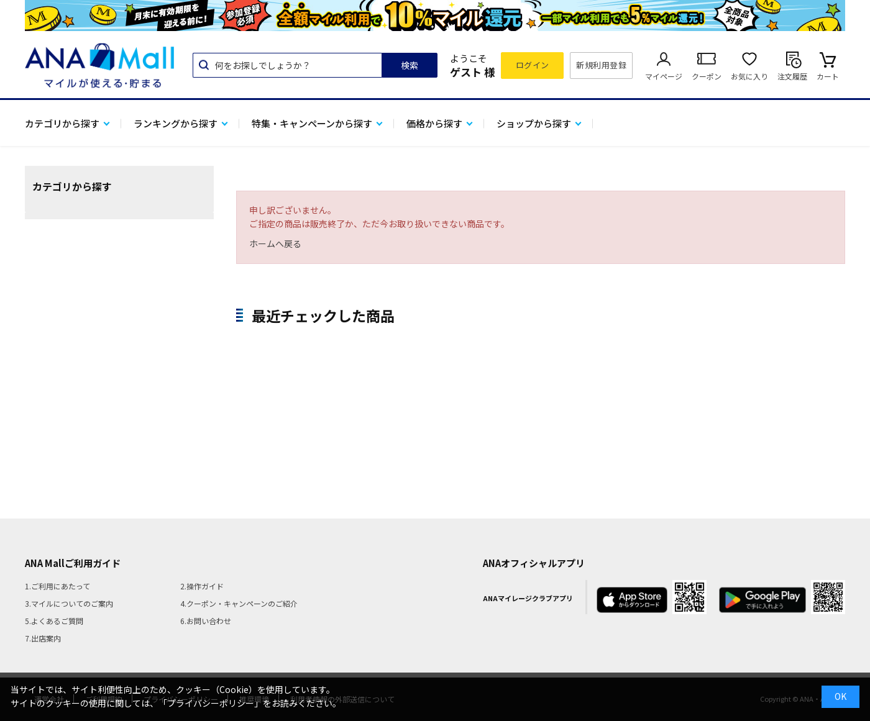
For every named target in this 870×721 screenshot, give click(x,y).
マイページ (663, 76)
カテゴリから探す (62, 123)
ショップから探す (534, 123)
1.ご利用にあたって (57, 586)
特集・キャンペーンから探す (312, 123)
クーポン (706, 76)
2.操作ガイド (202, 586)
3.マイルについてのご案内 (69, 603)
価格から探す (434, 123)
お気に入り (749, 76)
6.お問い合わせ (205, 620)
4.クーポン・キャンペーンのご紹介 (239, 603)
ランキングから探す (176, 123)
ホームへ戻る (275, 243)
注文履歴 (792, 76)
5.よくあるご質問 (54, 620)
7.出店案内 (43, 638)
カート (828, 76)
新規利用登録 (601, 65)
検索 (409, 65)
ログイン (532, 65)
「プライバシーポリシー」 (210, 703)
